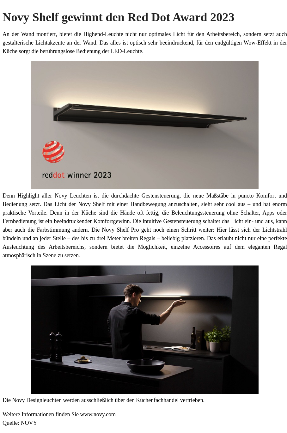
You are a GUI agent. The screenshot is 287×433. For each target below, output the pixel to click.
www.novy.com (98, 414)
